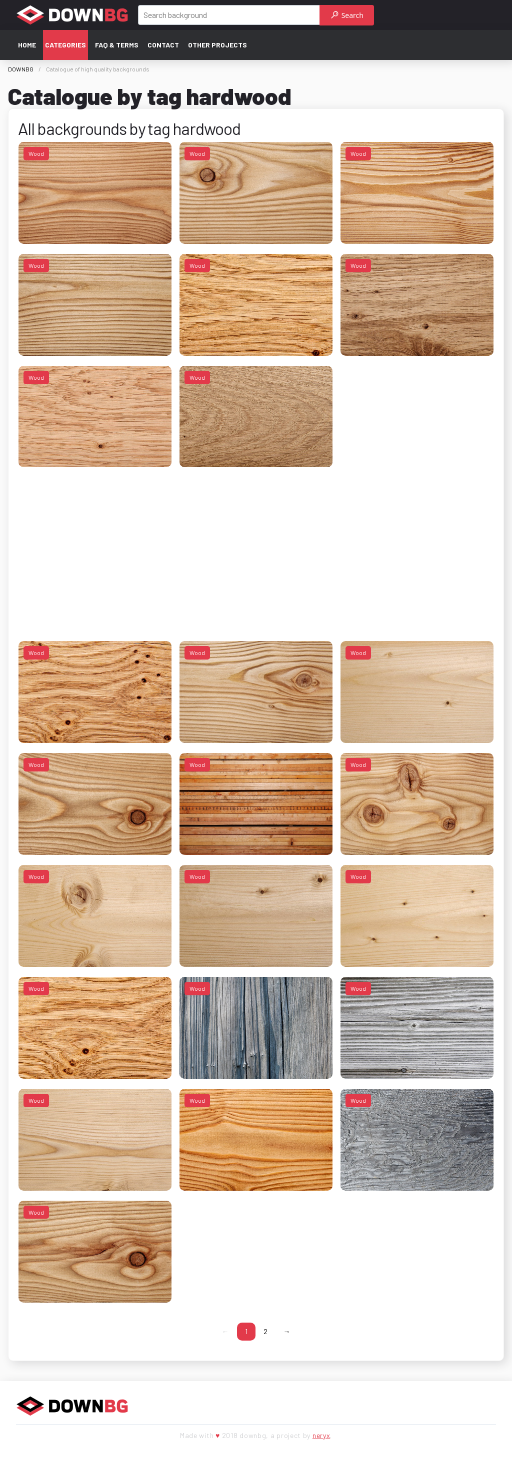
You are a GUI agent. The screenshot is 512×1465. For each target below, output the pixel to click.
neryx (321, 1435)
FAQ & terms (116, 44)
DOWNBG (21, 68)
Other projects (217, 44)
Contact (163, 44)
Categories (65, 44)
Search (347, 15)
